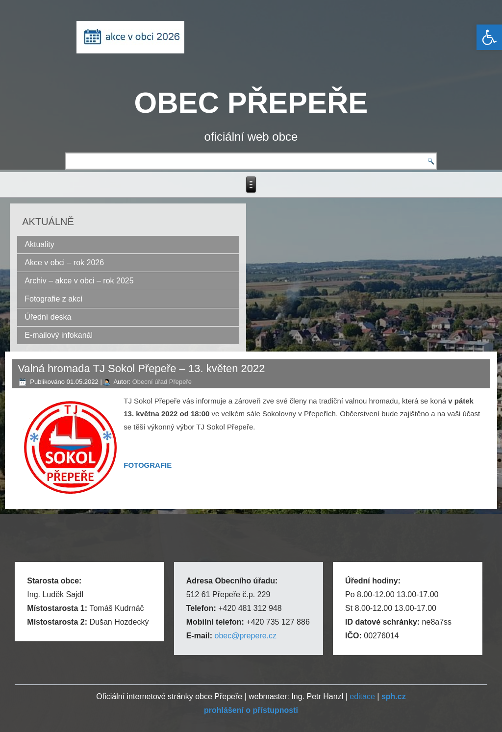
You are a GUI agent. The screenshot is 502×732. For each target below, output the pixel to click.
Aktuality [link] (39, 244)
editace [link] (362, 696)
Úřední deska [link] (48, 317)
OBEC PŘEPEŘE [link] (251, 102)
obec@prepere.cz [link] (245, 635)
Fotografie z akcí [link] (53, 299)
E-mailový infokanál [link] (59, 335)
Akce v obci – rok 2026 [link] (64, 262)
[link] (489, 37)
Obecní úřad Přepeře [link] (162, 381)
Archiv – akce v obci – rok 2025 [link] (79, 281)
